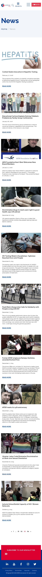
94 (28, 531)
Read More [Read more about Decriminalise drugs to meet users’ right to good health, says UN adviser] (6, 226)
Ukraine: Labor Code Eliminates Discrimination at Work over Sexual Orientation (20, 457)
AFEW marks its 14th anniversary (14, 407)
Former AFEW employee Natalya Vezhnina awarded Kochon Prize (18, 359)
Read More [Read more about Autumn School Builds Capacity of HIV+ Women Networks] (6, 520)
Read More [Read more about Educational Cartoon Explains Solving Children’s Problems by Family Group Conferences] (6, 132)
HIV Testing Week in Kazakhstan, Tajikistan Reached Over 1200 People (18, 257)
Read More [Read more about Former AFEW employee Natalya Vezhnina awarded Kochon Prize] (6, 377)
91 (18, 531)
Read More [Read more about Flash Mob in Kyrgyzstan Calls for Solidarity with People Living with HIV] (6, 328)
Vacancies (26, 570)
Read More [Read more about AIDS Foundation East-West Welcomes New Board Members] (6, 180)
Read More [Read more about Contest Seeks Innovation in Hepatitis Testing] (6, 86)
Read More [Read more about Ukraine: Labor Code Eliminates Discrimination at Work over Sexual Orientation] (6, 474)
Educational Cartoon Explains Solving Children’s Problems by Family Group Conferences (20, 117)
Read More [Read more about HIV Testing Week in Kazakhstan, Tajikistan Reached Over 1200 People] (6, 277)
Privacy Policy (8, 570)
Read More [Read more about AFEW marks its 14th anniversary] (6, 426)
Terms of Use (18, 570)
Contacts (34, 570)
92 (21, 531)
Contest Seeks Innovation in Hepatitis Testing (19, 72)
